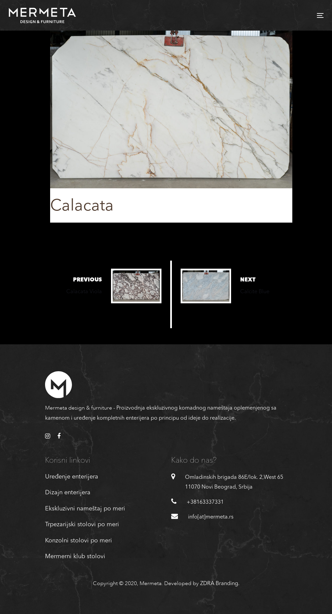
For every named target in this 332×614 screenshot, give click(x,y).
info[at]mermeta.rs (210, 517)
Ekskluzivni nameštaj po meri (85, 509)
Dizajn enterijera (67, 493)
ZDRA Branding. (219, 583)
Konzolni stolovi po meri (78, 541)
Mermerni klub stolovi (75, 556)
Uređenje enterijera (71, 477)
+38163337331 (205, 502)
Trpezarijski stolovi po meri (82, 525)
